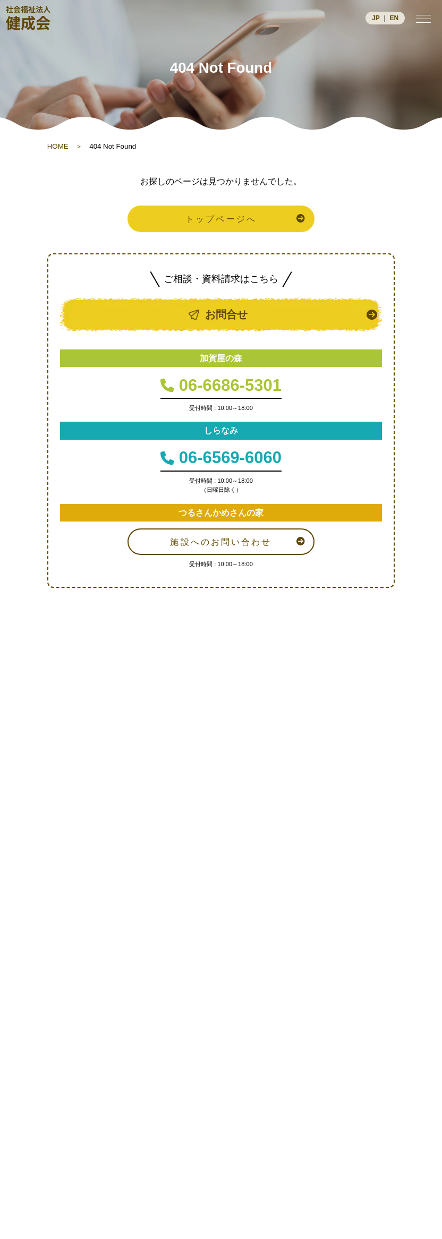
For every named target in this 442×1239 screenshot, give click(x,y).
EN (393, 18)
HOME (58, 146)
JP (376, 18)
